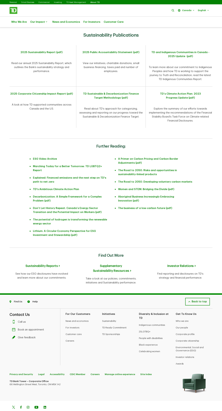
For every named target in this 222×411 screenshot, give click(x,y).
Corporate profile (185, 325)
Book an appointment (29, 321)
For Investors (91, 22)
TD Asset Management (76, 2)
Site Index (146, 365)
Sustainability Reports (41, 257)
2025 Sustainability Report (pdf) (41, 43)
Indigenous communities (152, 316)
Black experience (148, 336)
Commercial (44, 2)
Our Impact (38, 22)
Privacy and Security (21, 365)
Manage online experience (120, 365)
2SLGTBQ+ (144, 323)
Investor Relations (180, 257)
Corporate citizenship (187, 332)
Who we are (182, 312)
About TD (95, 2)
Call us (20, 313)
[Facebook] (21, 399)
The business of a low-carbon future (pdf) (145, 199)
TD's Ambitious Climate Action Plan (56, 180)
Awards (180, 355)
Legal (41, 365)
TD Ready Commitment (114, 319)
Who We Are (19, 22)
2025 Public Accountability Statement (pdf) (110, 43)
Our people (182, 319)
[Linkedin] (45, 399)
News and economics (77, 312)
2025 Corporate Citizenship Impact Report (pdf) (41, 85)
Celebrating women (149, 343)
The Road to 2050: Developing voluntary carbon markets (155, 173)
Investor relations (185, 348)
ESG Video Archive (45, 150)
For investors (72, 319)
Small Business (27, 2)
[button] (172, 10)
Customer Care (113, 22)
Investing (58, 2)
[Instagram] (28, 399)
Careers (70, 332)
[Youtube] (36, 399)
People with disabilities (151, 329)
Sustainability (109, 312)
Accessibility (57, 365)
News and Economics (66, 22)
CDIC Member (77, 365)
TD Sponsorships (111, 325)
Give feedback (25, 329)
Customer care (74, 325)
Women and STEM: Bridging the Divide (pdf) (146, 180)
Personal (13, 2)
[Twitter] (13, 399)
